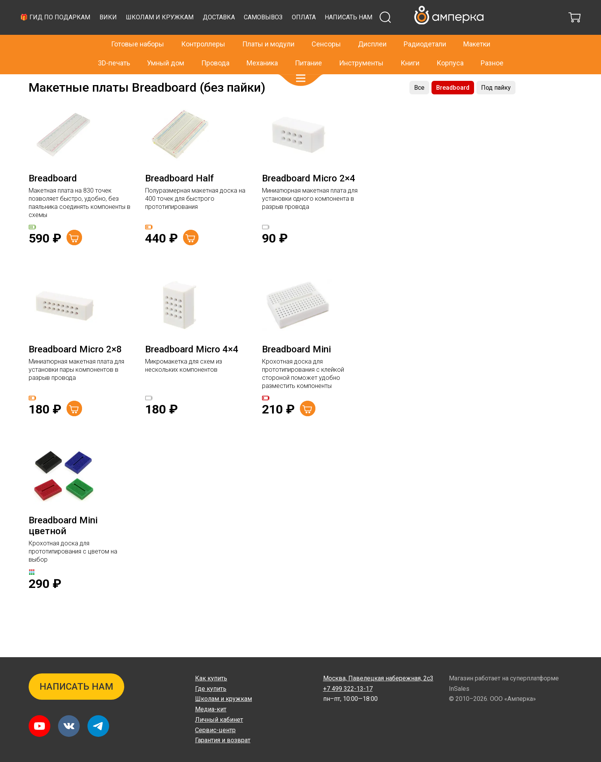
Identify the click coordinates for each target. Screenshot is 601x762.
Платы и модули (268, 28)
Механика (262, 46)
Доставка (362, 36)
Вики (251, 36)
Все (419, 107)
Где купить (210, 688)
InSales (459, 688)
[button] (300, 62)
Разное (492, 46)
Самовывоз (406, 36)
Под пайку (496, 107)
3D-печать (114, 46)
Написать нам (492, 36)
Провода (215, 46)
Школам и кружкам (303, 36)
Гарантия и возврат (222, 740)
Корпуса (450, 46)
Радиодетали (425, 28)
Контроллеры (203, 28)
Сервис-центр (215, 730)
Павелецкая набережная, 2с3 (378, 678)
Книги (410, 46)
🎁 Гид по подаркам (199, 36)
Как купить (211, 678)
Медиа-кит (210, 709)
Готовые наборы (137, 28)
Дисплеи (372, 28)
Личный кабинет (219, 719)
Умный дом (165, 46)
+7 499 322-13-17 (421, 9)
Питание (308, 46)
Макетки (65, 82)
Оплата (447, 36)
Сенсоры (326, 28)
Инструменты (361, 46)
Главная (39, 82)
